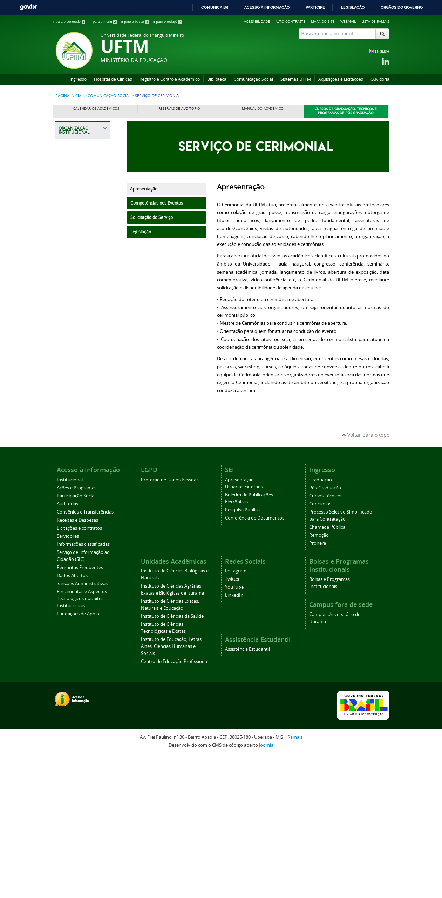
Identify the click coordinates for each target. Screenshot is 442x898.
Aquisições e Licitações (340, 79)
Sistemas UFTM (295, 79)
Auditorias (67, 647)
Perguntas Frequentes (80, 710)
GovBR (28, 7)
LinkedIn (234, 738)
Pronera (317, 686)
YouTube (234, 730)
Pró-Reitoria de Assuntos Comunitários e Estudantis (80, 201)
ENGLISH (382, 51)
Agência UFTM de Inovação (82, 526)
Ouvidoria (379, 79)
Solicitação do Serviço (151, 217)
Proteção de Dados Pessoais (170, 622)
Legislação (353, 7)
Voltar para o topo (365, 577)
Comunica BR (214, 7)
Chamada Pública (327, 670)
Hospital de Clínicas (113, 79)
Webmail (348, 21)
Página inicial (69, 95)
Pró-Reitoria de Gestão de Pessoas (84, 287)
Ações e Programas (76, 631)
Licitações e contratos (79, 671)
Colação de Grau (80, 482)
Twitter (232, 722)
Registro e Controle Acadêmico (170, 79)
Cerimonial (74, 470)
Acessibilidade (257, 21)
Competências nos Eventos (156, 203)
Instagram (235, 714)
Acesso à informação (267, 7)
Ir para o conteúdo (69, 22)
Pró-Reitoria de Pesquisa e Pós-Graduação (80, 326)
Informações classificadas (83, 687)
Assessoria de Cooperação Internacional (78, 401)
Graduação (320, 622)
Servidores (68, 679)
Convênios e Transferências (85, 655)
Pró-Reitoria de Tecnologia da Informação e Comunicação (79, 355)
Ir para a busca (135, 22)
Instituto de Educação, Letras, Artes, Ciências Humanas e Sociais (172, 789)
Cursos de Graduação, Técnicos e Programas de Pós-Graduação (346, 111)
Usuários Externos (244, 629)
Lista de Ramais (375, 21)
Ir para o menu (104, 22)
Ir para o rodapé (167, 22)
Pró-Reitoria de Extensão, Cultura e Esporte (82, 265)
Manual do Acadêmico (263, 108)
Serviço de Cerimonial (74, 497)
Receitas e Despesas (77, 663)
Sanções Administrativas (82, 726)
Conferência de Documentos (254, 661)
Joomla (266, 888)
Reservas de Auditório (179, 108)
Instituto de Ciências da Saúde (172, 759)
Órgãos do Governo (402, 7)
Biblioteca (216, 79)
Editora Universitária (77, 422)
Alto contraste (290, 21)
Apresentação (143, 189)
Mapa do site (323, 21)
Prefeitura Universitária (77, 380)
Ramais (294, 880)
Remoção (319, 678)
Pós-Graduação (325, 631)
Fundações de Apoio (78, 756)
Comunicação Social (253, 79)
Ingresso (78, 79)
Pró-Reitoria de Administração (79, 226)
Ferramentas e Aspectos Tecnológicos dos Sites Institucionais (82, 741)
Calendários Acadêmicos (96, 108)
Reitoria (71, 180)
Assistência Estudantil (247, 792)
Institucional (70, 622)
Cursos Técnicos (325, 639)
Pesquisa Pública (242, 653)
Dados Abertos (72, 718)
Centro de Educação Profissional (174, 804)
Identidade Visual (80, 457)
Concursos (320, 647)
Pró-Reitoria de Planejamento (79, 305)
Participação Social (76, 639)
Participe (315, 7)
